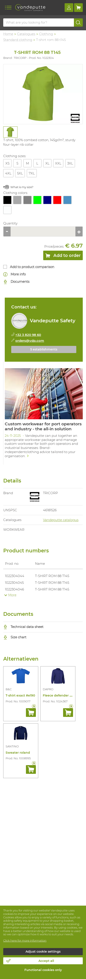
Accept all (46, 961)
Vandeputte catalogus (60, 520)
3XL (70, 163)
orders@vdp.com (29, 341)
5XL (20, 173)
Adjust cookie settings (43, 951)
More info (14, 274)
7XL (32, 173)
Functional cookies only (43, 970)
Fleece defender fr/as (59, 695)
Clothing (46, 34)
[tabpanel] (10, 132)
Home (8, 34)
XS (7, 163)
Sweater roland (18, 753)
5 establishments (43, 349)
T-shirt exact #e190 (20, 695)
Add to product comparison (32, 267)
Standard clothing (17, 40)
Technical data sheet (23, 627)
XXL (58, 163)
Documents (16, 281)
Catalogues (26, 34)
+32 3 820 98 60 (28, 335)
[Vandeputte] (30, 7)
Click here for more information (24, 940)
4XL (8, 173)
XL (47, 163)
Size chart (14, 637)
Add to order (63, 256)
